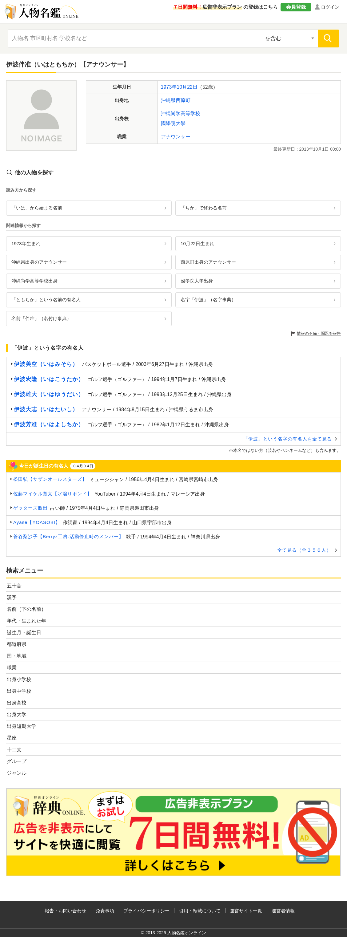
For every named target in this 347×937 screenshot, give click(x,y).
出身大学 (16, 714)
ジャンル (16, 773)
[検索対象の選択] (289, 38)
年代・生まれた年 (26, 620)
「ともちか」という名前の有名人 (46, 299)
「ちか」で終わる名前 (204, 207)
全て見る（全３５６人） (304, 550)
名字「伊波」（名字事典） (208, 299)
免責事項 (105, 910)
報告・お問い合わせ (65, 910)
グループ (16, 761)
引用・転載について (200, 910)
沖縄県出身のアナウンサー (39, 262)
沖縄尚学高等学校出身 (34, 280)
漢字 (12, 597)
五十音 (14, 585)
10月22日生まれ (197, 243)
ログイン (330, 7)
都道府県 (16, 644)
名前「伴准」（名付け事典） (41, 318)
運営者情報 (283, 910)
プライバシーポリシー (146, 910)
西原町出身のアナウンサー (208, 262)
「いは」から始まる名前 (36, 207)
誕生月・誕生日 (24, 632)
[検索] (328, 38)
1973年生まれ (25, 243)
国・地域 (16, 656)
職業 (12, 667)
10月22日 (187, 87)
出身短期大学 (21, 726)
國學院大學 (173, 123)
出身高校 (16, 702)
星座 (12, 737)
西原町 (183, 100)
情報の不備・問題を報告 (319, 333)
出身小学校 (19, 679)
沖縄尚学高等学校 (180, 113)
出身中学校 (19, 691)
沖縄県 (168, 100)
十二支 (14, 749)
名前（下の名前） (26, 609)
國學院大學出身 (197, 280)
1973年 (169, 87)
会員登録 (296, 7)
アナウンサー (175, 136)
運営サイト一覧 (246, 910)
